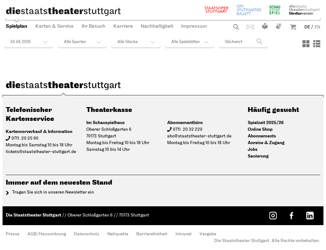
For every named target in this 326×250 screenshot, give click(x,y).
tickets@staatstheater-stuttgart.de (41, 152)
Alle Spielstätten (185, 42)
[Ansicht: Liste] (316, 43)
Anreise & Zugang (266, 142)
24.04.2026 (20, 42)
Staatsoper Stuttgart (216, 9)
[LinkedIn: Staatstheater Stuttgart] (310, 215)
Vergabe (208, 234)
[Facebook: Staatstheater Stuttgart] (291, 215)
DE (307, 27)
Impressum (194, 26)
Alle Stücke (127, 42)
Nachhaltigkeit (157, 26)
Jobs (253, 149)
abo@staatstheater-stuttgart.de (199, 136)
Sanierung (258, 156)
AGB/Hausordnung (46, 234)
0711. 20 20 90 (25, 138)
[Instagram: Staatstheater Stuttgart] (273, 215)
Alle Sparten (75, 42)
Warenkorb (293, 27)
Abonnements (262, 136)
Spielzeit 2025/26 (266, 122)
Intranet (183, 234)
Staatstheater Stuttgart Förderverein (304, 9)
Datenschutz (86, 234)
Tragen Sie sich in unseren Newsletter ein (53, 192)
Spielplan (16, 26)
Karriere (123, 26)
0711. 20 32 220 (187, 129)
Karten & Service (54, 26)
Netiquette (117, 234)
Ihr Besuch (93, 26)
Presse (12, 234)
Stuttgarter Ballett (249, 9)
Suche (236, 27)
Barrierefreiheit (151, 234)
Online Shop (260, 129)
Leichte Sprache (265, 26)
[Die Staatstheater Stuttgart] (63, 11)
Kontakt (250, 27)
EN (317, 27)
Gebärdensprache (278, 26)
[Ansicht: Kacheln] (305, 43)
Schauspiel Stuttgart (274, 9)
